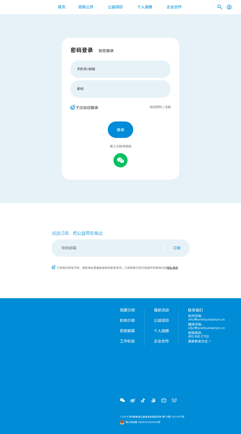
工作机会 (127, 341)
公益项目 (115, 7)
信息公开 (85, 7)
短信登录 (106, 51)
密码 (80, 89)
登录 (120, 130)
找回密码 (156, 107)
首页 (61, 7)
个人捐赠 (144, 7)
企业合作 (174, 7)
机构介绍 (127, 320)
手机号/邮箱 (86, 69)
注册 (168, 107)
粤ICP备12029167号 (173, 416)
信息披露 (127, 331)
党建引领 (127, 310)
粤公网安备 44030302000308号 (143, 422)
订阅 (177, 248)
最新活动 (161, 310)
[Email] (108, 248)
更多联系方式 (199, 341)
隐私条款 (172, 267)
